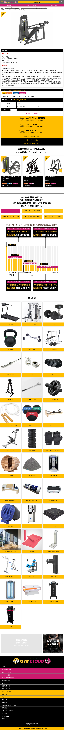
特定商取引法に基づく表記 (9, 705)
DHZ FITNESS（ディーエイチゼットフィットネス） (29, 106)
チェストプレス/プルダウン (31, 177)
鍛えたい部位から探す (8, 677)
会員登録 (4, 694)
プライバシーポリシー (8, 710)
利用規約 (4, 708)
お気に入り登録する (33, 114)
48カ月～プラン (32, 216)
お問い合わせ (5, 719)
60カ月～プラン (53, 216)
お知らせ (4, 699)
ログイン (4, 697)
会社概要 (4, 702)
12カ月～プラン (32, 211)
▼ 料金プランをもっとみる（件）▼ (32, 136)
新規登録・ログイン (39, 2)
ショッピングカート (7, 691)
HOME (4, 667)
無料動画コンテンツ (7, 686)
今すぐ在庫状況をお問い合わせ (32, 144)
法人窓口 (4, 713)
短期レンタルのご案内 (32, 140)
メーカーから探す (6, 675)
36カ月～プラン (11, 216)
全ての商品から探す (7, 669)
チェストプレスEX (50, 177)
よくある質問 (5, 716)
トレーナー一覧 (6, 688)
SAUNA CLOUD (6, 680)
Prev (3, 170)
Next (60, 170)
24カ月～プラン (53, 211)
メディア (4, 683)
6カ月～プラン (10, 211)
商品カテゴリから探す (8, 672)
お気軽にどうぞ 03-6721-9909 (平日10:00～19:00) (32, 728)
